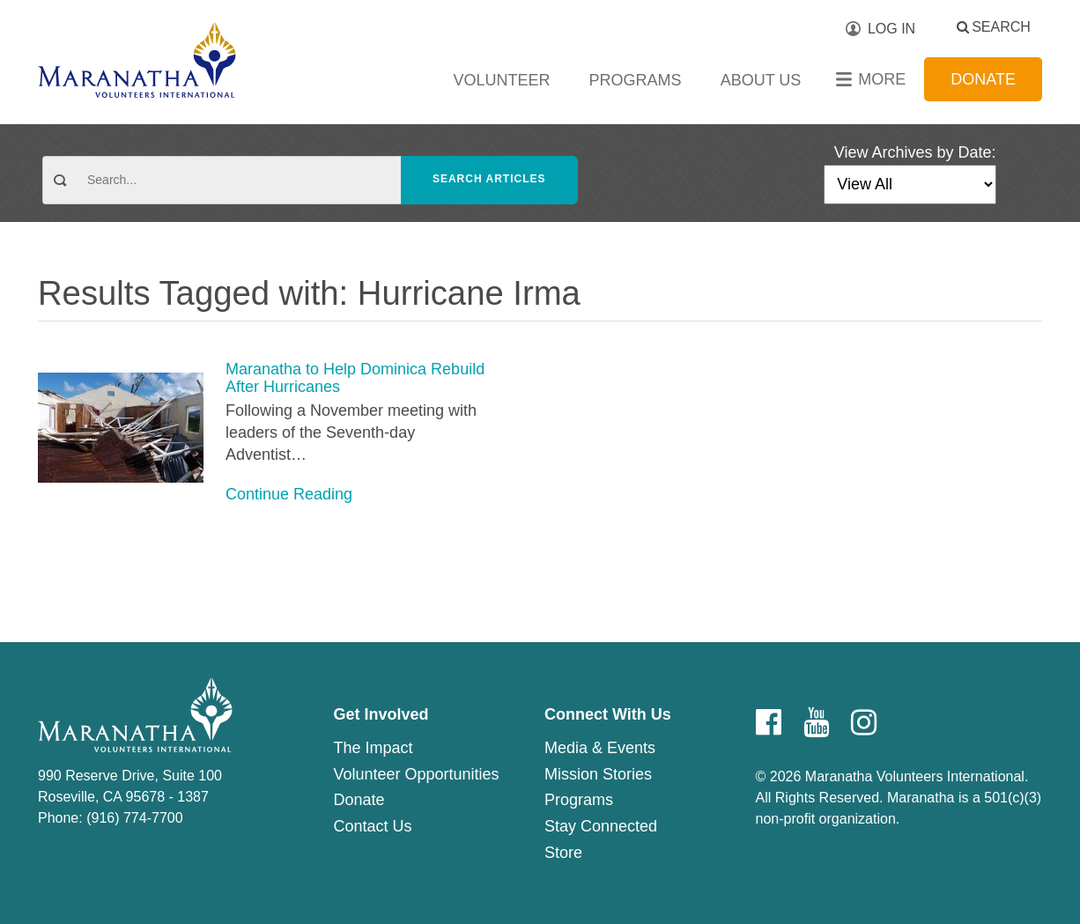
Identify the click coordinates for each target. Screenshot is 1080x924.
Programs (635, 80)
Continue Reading (289, 494)
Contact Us (372, 826)
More (882, 79)
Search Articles (489, 179)
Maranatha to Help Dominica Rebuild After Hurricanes (355, 378)
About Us (761, 80)
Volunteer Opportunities (416, 774)
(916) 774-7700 (134, 817)
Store (563, 852)
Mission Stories (598, 774)
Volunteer (502, 80)
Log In (891, 28)
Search (1001, 26)
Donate (983, 79)
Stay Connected (600, 826)
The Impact (372, 748)
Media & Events (599, 748)
